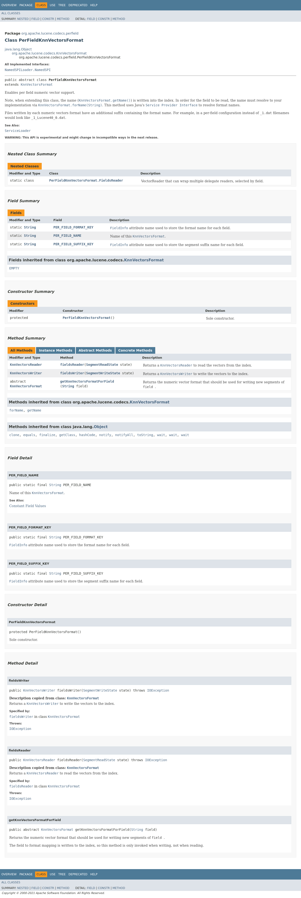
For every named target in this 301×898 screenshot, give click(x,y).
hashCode (87, 435)
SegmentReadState (102, 364)
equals (29, 435)
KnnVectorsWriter (26, 373)
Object (101, 426)
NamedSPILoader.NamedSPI (28, 70)
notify (105, 435)
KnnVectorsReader (26, 364)
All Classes (10, 13)
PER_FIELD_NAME (67, 235)
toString (145, 435)
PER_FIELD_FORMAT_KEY (73, 227)
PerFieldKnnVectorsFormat (86, 318)
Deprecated (77, 5)
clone (14, 435)
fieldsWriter (72, 373)
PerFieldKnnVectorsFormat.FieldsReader (86, 180)
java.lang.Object (18, 49)
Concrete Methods (135, 350)
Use (52, 5)
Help (94, 5)
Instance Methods (55, 350)
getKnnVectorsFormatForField (87, 381)
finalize (47, 435)
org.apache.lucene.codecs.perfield (49, 33)
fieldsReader (72, 364)
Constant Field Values (27, 506)
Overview (9, 5)
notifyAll (124, 435)
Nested (22, 19)
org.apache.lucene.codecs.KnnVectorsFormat (49, 53)
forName (16, 410)
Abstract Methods (95, 350)
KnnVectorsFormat (37, 84)
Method (63, 19)
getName (34, 410)
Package (25, 5)
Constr (48, 19)
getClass (67, 435)
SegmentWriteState (103, 373)
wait (161, 435)
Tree (62, 5)
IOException (158, 690)
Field (35, 19)
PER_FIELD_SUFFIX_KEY (73, 244)
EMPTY (14, 268)
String (30, 227)
